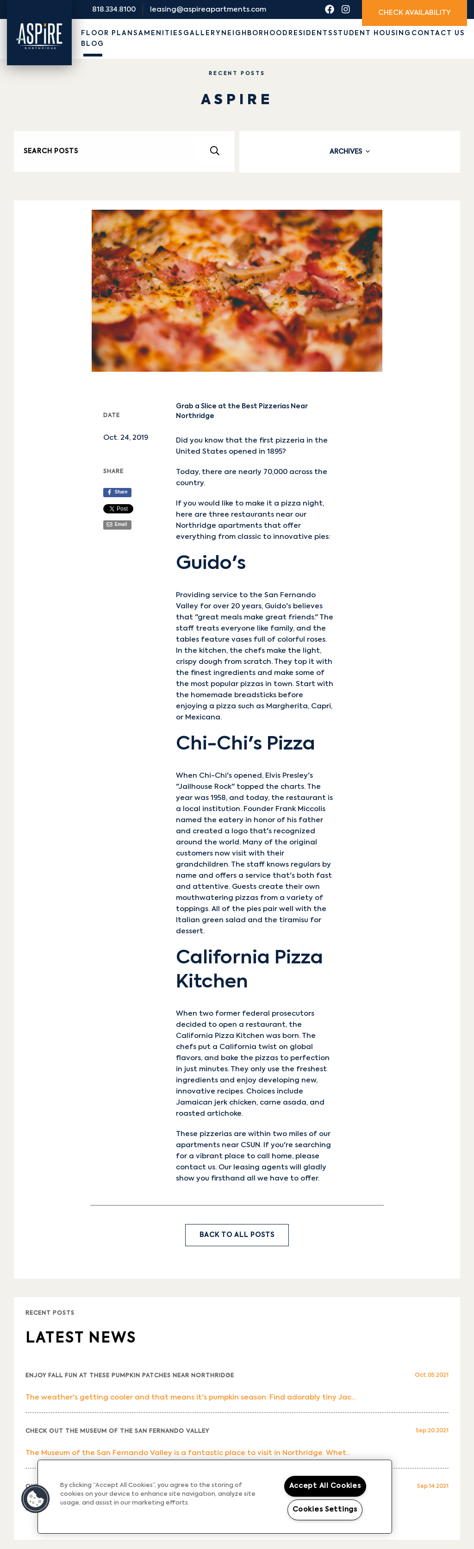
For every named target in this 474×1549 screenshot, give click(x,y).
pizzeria (290, 440)
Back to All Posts (237, 1235)
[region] (215, 1496)
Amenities (160, 33)
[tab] (349, 152)
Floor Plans (109, 33)
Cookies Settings (325, 1509)
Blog (92, 44)
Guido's (278, 606)
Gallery (202, 33)
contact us (195, 1167)
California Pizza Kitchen (220, 1035)
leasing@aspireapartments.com (208, 9)
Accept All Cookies (325, 1486)
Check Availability (414, 12)
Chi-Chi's (215, 775)
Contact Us (438, 33)
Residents (310, 33)
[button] (35, 1499)
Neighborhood (254, 33)
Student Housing (372, 33)
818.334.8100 (114, 9)
